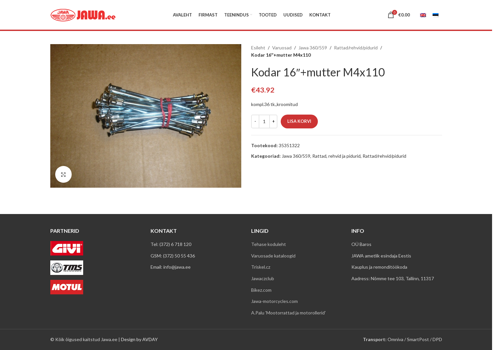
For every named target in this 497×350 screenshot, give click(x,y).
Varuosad (282, 47)
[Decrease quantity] (255, 121)
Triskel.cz (260, 267)
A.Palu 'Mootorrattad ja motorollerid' (288, 312)
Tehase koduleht (268, 244)
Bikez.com (261, 290)
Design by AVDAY (139, 339)
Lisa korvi (299, 121)
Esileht (258, 47)
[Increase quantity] (273, 121)
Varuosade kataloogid (273, 255)
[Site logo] (83, 14)
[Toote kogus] (264, 121)
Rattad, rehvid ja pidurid (336, 156)
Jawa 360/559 (312, 47)
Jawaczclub (262, 278)
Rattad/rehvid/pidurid (356, 47)
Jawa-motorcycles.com (274, 301)
